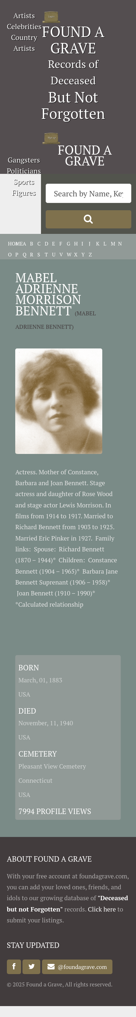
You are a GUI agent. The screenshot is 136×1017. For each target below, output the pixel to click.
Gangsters (24, 160)
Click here (102, 909)
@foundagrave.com (81, 966)
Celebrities (24, 26)
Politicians (24, 171)
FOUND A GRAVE (73, 39)
